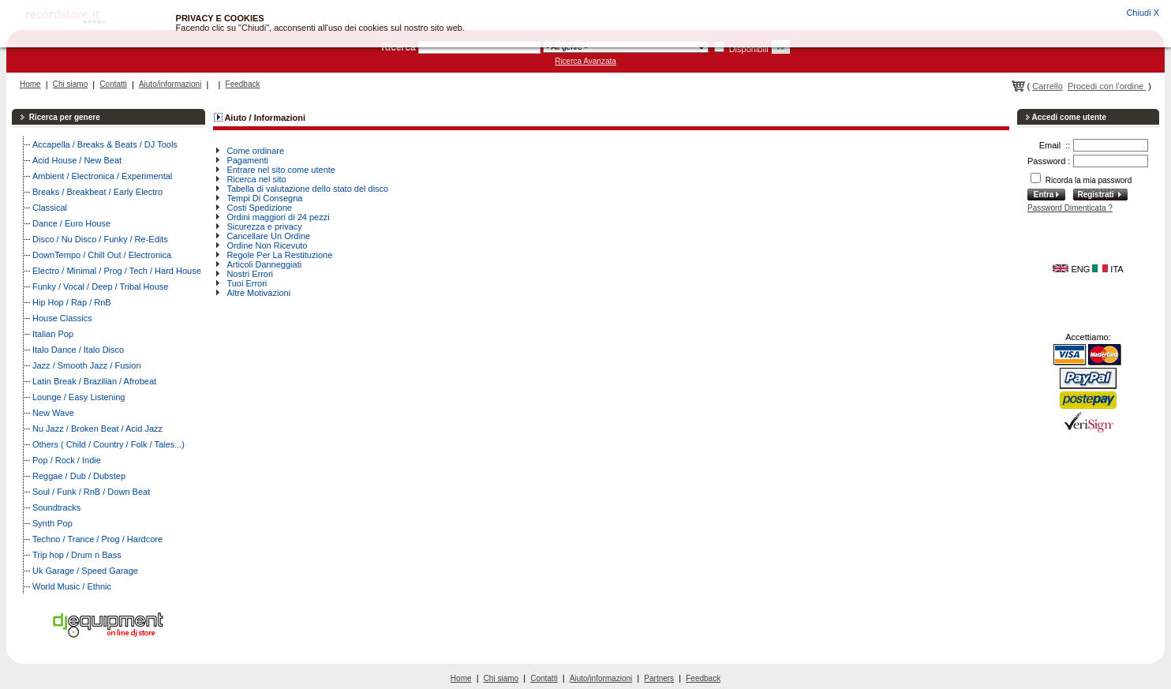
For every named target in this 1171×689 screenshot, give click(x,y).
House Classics (62, 318)
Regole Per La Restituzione (279, 255)
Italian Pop (52, 334)
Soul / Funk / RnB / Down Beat (91, 491)
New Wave (53, 413)
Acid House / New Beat (77, 160)
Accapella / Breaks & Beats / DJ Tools (105, 144)
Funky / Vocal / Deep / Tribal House (100, 286)
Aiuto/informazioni (170, 84)
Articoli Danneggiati (263, 264)
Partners (659, 678)
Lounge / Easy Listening (78, 397)
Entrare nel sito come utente (280, 169)
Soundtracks (56, 507)
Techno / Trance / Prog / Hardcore (97, 539)
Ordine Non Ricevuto (266, 245)
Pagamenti (247, 160)
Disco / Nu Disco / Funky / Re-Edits (100, 239)
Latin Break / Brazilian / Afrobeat (94, 381)
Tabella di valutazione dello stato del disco (307, 188)
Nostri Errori (249, 274)
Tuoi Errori (246, 283)
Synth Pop (52, 523)
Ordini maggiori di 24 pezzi (277, 217)
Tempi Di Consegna (264, 198)
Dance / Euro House (71, 223)
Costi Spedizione (259, 207)
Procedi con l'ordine (1107, 86)
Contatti (112, 84)
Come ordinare (255, 150)
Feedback (243, 84)
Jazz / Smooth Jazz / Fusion (86, 365)
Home (30, 84)
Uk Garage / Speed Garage (85, 570)
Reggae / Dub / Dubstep (78, 476)
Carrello (1047, 86)
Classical (49, 207)
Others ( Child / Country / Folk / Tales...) (108, 444)
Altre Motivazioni (258, 293)
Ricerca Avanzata (585, 61)
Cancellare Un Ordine (268, 236)
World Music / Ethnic (71, 586)
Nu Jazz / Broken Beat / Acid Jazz (97, 428)
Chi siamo (70, 84)
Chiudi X (1142, 12)
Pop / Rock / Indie (66, 460)
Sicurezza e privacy (263, 226)
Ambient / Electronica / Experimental (102, 176)
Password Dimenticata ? (1070, 208)
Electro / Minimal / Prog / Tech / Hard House (116, 270)
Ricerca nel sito (256, 179)
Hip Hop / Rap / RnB (71, 302)
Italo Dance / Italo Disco (78, 349)
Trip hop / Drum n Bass (77, 555)
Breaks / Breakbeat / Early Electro (97, 192)
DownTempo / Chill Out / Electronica (101, 255)
